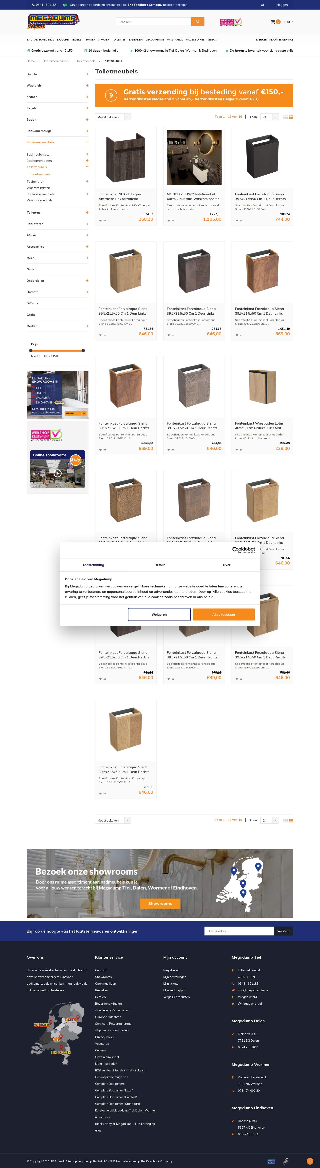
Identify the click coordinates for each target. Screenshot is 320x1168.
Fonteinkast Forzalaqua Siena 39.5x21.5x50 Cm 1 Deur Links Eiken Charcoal (192, 311)
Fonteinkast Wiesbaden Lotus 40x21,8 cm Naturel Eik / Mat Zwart (260, 426)
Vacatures (102, 1042)
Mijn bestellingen (174, 976)
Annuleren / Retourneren (112, 1009)
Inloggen (282, 4)
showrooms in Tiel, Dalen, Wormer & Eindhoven (173, 51)
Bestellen (101, 989)
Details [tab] (160, 565)
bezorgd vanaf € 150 (49, 51)
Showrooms (103, 976)
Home (31, 61)
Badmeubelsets (38, 154)
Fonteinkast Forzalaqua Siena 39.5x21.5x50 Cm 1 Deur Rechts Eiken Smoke (126, 769)
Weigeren (159, 614)
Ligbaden (136, 39)
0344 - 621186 (44, 4)
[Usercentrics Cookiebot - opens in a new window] (235, 550)
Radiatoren (35, 224)
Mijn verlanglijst (173, 989)
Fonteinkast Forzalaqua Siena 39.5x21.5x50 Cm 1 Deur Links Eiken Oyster (124, 311)
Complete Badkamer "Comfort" (116, 1096)
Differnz (32, 303)
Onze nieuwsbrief (107, 1056)
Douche (63, 39)
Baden (31, 119)
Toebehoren (35, 182)
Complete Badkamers (110, 1082)
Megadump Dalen (248, 1019)
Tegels (77, 39)
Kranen (90, 39)
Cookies (100, 1049)
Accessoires (195, 39)
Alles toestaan (223, 614)
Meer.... (212, 39)
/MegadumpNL (248, 996)
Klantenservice (281, 39)
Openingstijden (105, 982)
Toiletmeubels (86, 61)
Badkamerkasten (39, 161)
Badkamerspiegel (39, 131)
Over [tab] (227, 565)
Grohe (31, 314)
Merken (261, 39)
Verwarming (155, 39)
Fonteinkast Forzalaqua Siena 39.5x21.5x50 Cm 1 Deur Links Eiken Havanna (192, 540)
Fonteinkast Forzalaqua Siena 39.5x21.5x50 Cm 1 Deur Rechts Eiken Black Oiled (262, 197)
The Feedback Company (156, 1160)
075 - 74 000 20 (249, 1089)
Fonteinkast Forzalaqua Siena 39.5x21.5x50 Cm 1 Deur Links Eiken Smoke (260, 540)
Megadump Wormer (251, 1063)
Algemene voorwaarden (112, 1029)
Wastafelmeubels (39, 200)
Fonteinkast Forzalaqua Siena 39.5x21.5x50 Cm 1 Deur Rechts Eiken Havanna (194, 655)
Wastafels (175, 39)
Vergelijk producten (176, 996)
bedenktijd (101, 51)
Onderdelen (35, 280)
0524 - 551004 (248, 1046)
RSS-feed (57, 1160)
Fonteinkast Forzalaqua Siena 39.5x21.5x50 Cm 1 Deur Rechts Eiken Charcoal (126, 655)
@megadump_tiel (250, 1002)
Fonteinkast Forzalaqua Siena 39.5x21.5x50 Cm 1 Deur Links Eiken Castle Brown (124, 540)
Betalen (100, 996)
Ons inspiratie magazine (111, 1076)
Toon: (254, 117)
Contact (100, 969)
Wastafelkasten (38, 188)
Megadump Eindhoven (252, 1106)
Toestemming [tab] (93, 565)
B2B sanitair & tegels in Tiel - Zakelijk (120, 1069)
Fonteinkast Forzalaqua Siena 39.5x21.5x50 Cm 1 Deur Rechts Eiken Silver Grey (194, 426)
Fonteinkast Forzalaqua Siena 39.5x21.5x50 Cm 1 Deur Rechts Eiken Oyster (262, 655)
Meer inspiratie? (106, 1062)
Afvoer (103, 39)
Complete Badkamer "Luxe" (114, 1089)
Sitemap (71, 1160)
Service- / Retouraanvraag (113, 1022)
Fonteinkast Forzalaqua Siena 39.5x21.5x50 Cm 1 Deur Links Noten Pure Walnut (260, 311)
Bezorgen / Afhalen (108, 1002)
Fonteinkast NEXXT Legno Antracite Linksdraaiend (120, 197)
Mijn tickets (170, 982)
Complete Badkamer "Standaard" (118, 1102)
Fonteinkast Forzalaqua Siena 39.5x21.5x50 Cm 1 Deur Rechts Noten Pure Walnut (126, 426)
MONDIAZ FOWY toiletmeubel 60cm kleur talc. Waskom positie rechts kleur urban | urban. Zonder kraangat (194, 197)
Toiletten (119, 39)
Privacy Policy (104, 1036)
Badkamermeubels (40, 39)
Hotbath (32, 292)
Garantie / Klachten (108, 1016)
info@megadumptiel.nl (253, 989)
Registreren (171, 969)
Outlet (31, 269)
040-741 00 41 (248, 1133)
